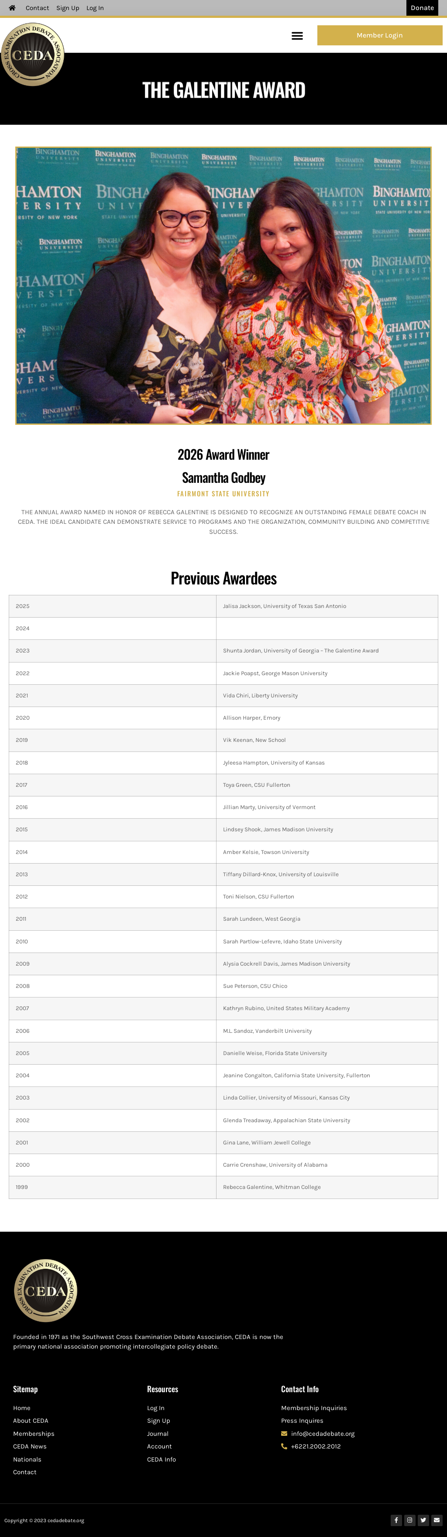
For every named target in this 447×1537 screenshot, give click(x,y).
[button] (297, 35)
